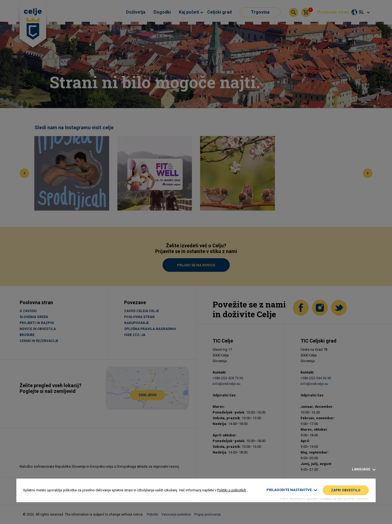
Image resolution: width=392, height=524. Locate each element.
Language (364, 469)
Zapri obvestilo (345, 490)
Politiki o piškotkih (231, 490)
